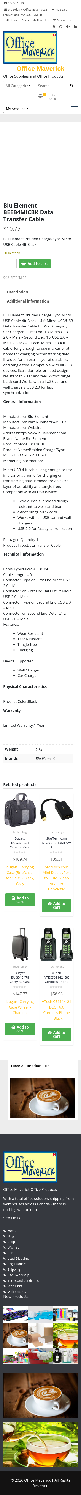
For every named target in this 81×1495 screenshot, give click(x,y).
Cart (11, 1253)
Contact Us (62, 20)
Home (11, 20)
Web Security (17, 1292)
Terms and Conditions (23, 1280)
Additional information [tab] (28, 301)
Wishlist (13, 1247)
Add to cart (38, 263)
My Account (16, 108)
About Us (41, 20)
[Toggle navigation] (74, 109)
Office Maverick (41, 68)
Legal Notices (17, 1264)
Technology (20, 832)
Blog (11, 1236)
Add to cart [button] (22, 899)
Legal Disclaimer (19, 1258)
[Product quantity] (10, 263)
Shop (25, 20)
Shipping (14, 1269)
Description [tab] (17, 291)
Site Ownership (18, 1275)
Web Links (15, 1286)
